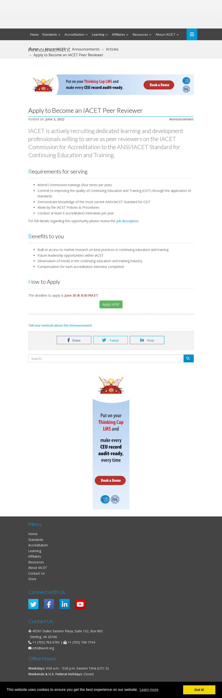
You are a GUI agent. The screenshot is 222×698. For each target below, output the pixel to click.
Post (147, 340)
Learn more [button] (148, 690)
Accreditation (74, 34)
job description (127, 221)
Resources (140, 34)
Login (170, 4)
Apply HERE (111, 304)
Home (34, 34)
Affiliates (118, 34)
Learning (98, 34)
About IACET (165, 34)
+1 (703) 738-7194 (81, 642)
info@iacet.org (43, 648)
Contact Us (36, 573)
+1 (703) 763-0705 (46, 642)
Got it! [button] (199, 690)
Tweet (110, 340)
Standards (49, 34)
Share (74, 340)
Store (32, 579)
